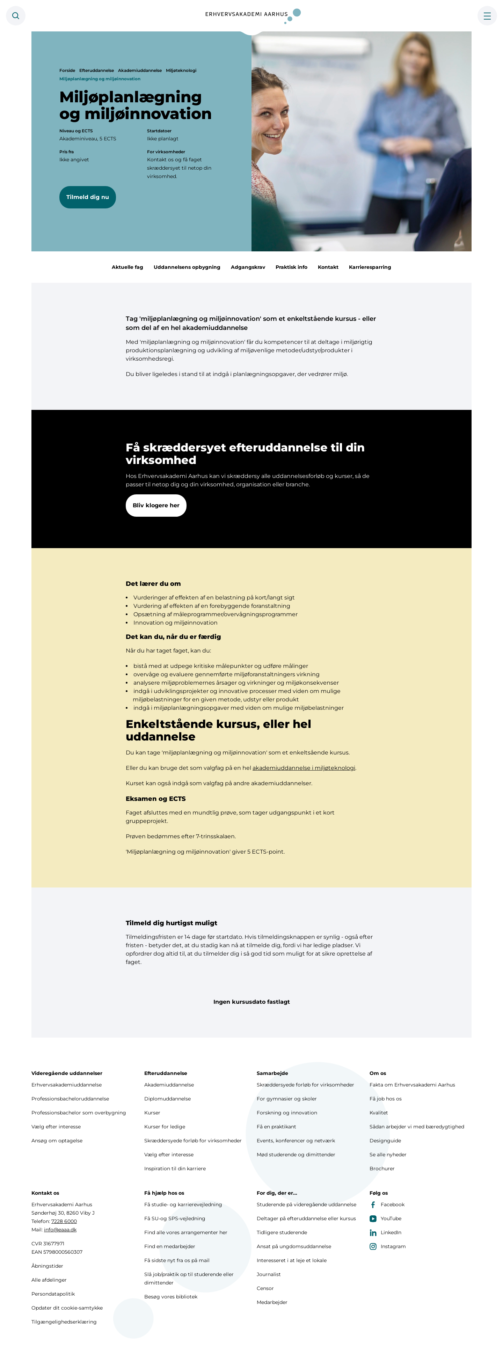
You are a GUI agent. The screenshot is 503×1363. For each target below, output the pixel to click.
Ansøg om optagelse (56, 1140)
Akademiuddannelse (140, 70)
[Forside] (251, 16)
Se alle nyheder (388, 1154)
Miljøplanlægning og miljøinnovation (99, 78)
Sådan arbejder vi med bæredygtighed (417, 1126)
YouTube (385, 1218)
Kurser (152, 1113)
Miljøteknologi (181, 70)
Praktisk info (291, 267)
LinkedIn (385, 1232)
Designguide (385, 1140)
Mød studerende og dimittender (296, 1154)
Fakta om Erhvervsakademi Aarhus (412, 1085)
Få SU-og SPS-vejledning (174, 1218)
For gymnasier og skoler (287, 1099)
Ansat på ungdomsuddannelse (294, 1246)
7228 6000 (64, 1221)
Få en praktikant (276, 1126)
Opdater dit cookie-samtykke (67, 1308)
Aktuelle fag (127, 267)
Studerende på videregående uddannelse (306, 1204)
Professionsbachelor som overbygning (78, 1113)
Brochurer (382, 1168)
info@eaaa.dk (60, 1229)
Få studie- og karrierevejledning (183, 1204)
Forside (67, 70)
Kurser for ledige (164, 1126)
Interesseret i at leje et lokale (292, 1260)
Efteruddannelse (96, 70)
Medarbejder (272, 1302)
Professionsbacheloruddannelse (70, 1099)
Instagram (388, 1246)
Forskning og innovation (287, 1113)
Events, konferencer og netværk (296, 1140)
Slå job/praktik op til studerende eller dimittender (189, 1278)
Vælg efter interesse (56, 1126)
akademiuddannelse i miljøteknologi (304, 768)
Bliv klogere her (156, 506)
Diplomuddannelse (167, 1099)
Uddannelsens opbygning (187, 267)
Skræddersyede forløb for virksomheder (193, 1140)
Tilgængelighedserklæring (64, 1322)
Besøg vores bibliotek (170, 1297)
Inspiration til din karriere (175, 1168)
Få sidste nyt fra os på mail (177, 1260)
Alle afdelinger (49, 1280)
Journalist (269, 1274)
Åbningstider (47, 1266)
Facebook (387, 1204)
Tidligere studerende (282, 1232)
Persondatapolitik (53, 1294)
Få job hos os (386, 1099)
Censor (265, 1288)
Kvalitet (379, 1113)
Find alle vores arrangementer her (185, 1232)
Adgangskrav (248, 267)
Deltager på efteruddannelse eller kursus (306, 1218)
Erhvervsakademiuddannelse (66, 1085)
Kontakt (328, 267)
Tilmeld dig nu (87, 197)
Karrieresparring (370, 267)
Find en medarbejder (169, 1246)
